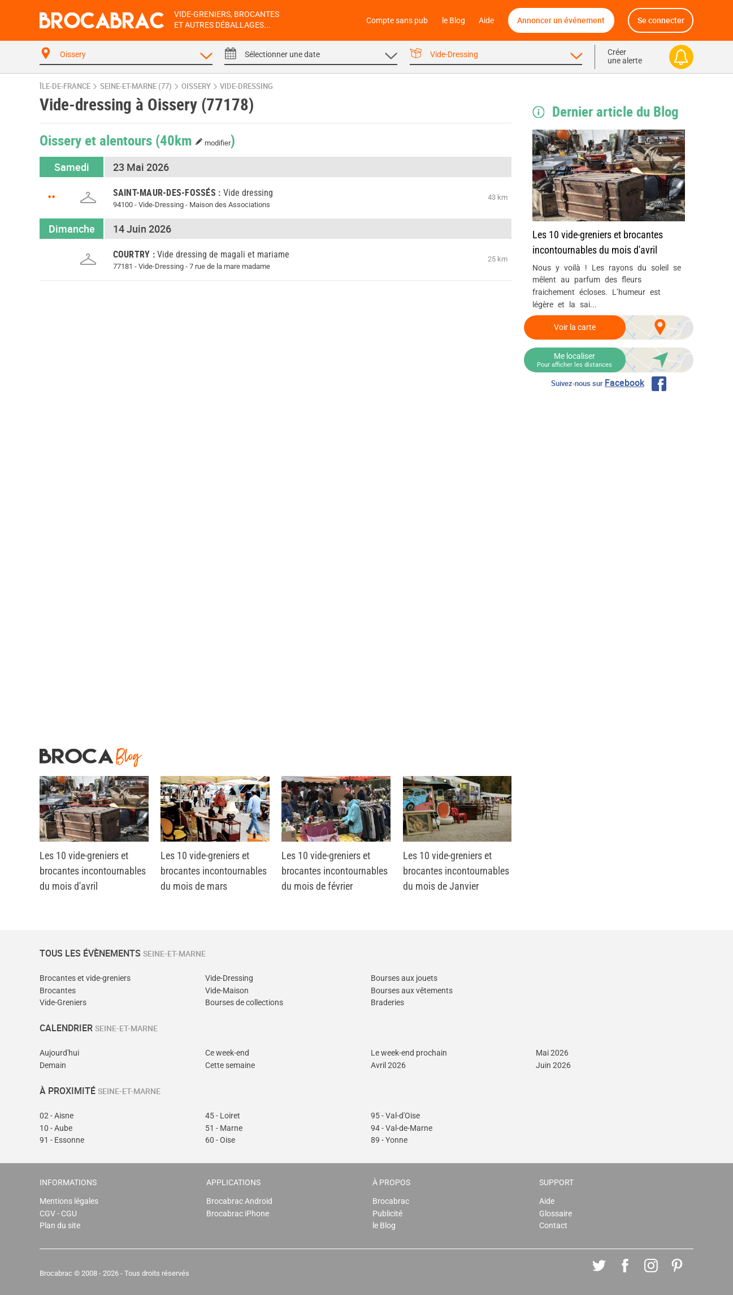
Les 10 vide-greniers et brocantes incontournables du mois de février (334, 871)
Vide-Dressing (229, 978)
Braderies (387, 1002)
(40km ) (195, 139)
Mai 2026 (552, 1053)
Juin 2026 (553, 1065)
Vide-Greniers (63, 1002)
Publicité (387, 1214)
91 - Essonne (62, 1140)
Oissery (196, 86)
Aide (486, 20)
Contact (553, 1225)
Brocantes (58, 991)
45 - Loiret (222, 1116)
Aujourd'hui (59, 1053)
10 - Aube (56, 1128)
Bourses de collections (244, 1002)
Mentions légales (69, 1201)
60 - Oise (220, 1140)
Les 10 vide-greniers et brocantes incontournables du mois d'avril (597, 242)
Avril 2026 (388, 1065)
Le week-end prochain (409, 1053)
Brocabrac (390, 1201)
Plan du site (60, 1225)
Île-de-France (65, 86)
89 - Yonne (389, 1140)
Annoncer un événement (561, 20)
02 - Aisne (56, 1116)
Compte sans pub (397, 20)
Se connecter (660, 20)
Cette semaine (230, 1065)
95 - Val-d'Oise (395, 1116)
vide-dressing (246, 86)
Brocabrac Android (239, 1201)
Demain (53, 1065)
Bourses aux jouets (404, 978)
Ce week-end (227, 1053)
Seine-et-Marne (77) (136, 86)
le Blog (453, 20)
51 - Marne (223, 1128)
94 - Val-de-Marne (401, 1128)
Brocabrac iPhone (237, 1214)
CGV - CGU (58, 1214)
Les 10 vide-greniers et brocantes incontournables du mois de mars (214, 871)
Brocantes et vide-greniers (85, 978)
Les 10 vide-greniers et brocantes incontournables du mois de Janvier (456, 871)
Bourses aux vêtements (412, 991)
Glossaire (555, 1214)
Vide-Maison (227, 991)
